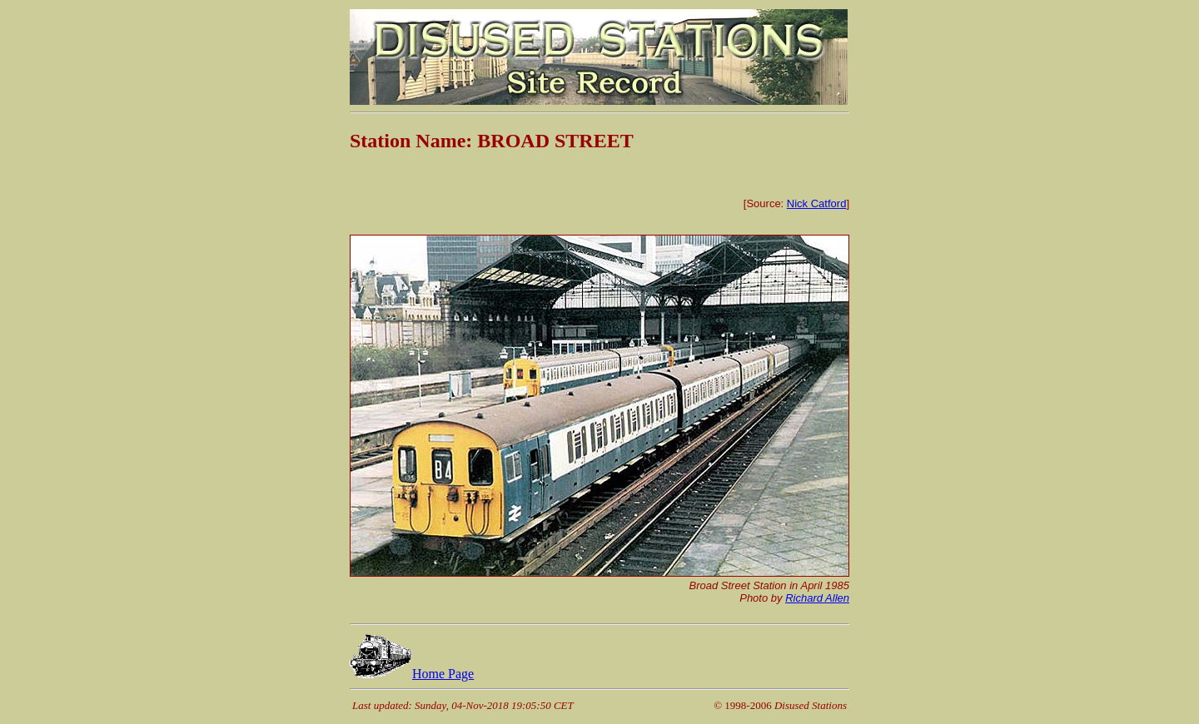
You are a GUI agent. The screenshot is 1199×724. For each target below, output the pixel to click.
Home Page (412, 674)
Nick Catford (817, 203)
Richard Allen (817, 598)
